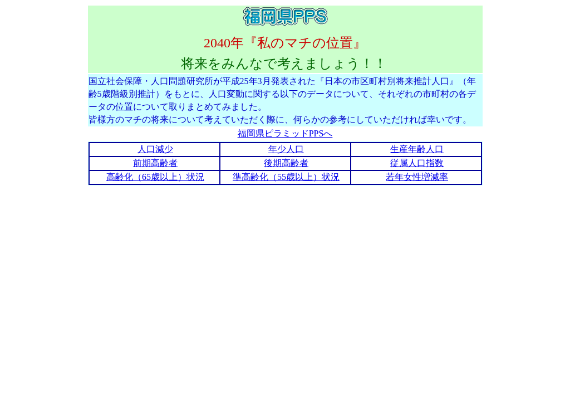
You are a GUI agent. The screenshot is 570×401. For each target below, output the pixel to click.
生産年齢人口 (417, 149)
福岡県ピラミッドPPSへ (285, 133)
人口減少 (155, 149)
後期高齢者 (286, 163)
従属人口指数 (417, 163)
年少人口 (286, 149)
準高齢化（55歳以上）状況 (286, 177)
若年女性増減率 (417, 177)
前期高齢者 (155, 163)
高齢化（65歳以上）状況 (155, 177)
